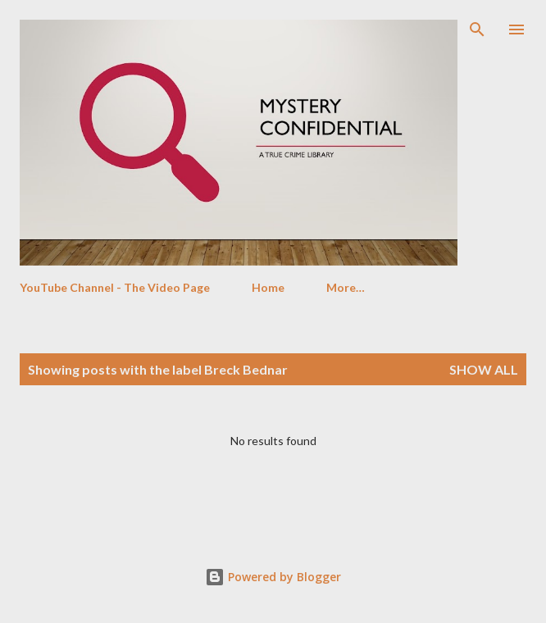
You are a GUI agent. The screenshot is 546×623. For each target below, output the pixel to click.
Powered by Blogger (273, 576)
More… (345, 287)
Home (268, 287)
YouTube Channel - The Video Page (115, 287)
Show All (483, 369)
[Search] (477, 29)
